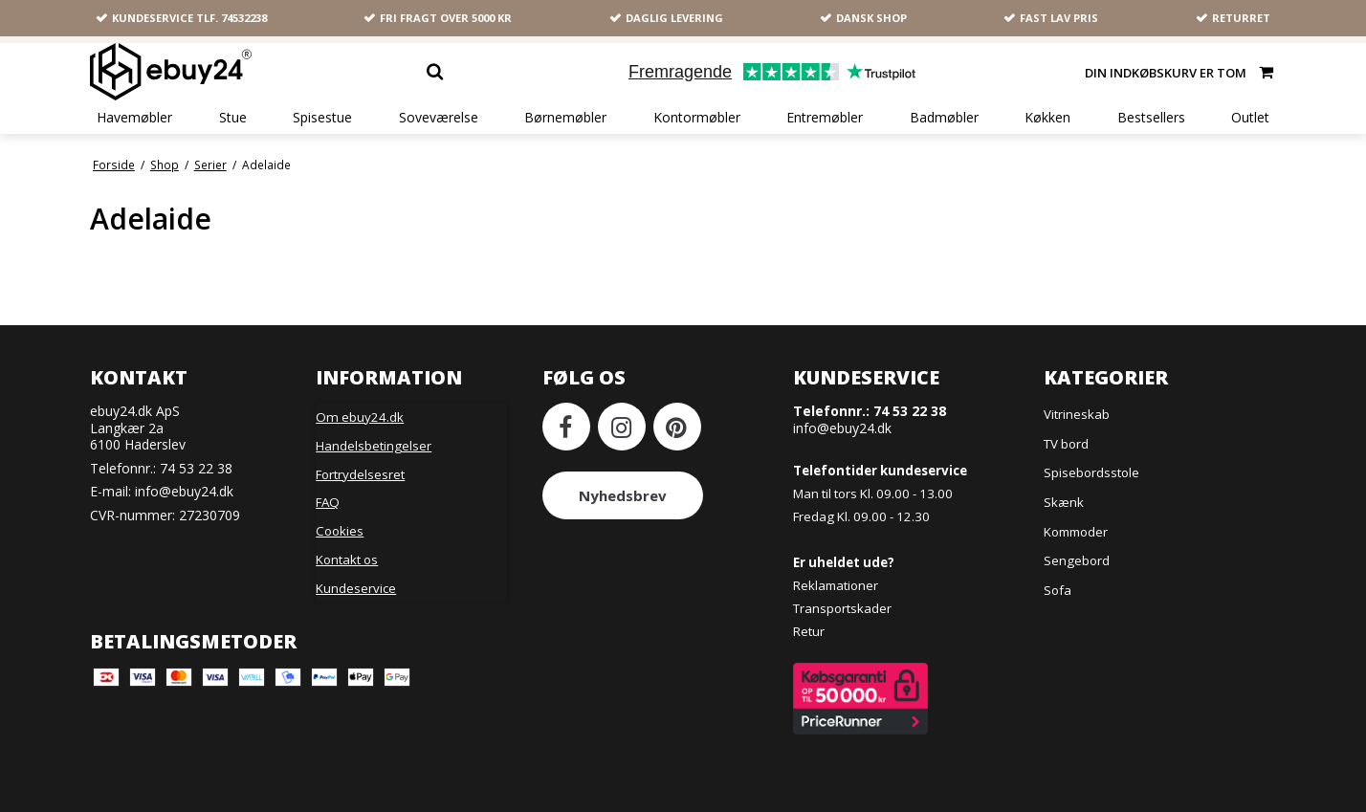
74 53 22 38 (196, 468)
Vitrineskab (1077, 414)
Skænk (1064, 502)
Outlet (1250, 117)
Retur (809, 631)
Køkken (1047, 117)
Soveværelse (438, 117)
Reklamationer (835, 585)
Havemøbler (134, 117)
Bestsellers (1151, 117)
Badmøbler (944, 117)
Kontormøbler (696, 117)
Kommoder (1076, 531)
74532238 (244, 18)
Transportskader (842, 608)
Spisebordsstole (1091, 472)
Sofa (1057, 590)
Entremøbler (824, 117)
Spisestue (322, 117)
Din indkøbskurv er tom (1180, 71)
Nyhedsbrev (623, 495)
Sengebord (1077, 560)
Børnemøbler (565, 117)
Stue (233, 117)
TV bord (1066, 443)
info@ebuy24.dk (184, 491)
